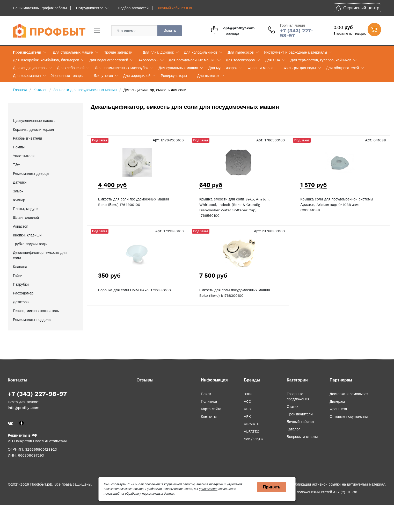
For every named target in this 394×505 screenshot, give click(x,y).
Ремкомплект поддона (32, 320)
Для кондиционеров (30, 68)
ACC (247, 401)
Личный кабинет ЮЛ (175, 8)
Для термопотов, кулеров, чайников (320, 60)
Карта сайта (211, 409)
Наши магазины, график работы (40, 8)
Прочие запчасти (118, 52)
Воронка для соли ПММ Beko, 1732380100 (134, 290)
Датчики (19, 182)
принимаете (208, 489)
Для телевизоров (240, 60)
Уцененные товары (67, 76)
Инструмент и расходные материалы (295, 52)
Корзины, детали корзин (33, 129)
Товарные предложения (298, 396)
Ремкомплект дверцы (31, 173)
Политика (209, 401)
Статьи (292, 407)
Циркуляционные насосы (34, 121)
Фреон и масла (260, 68)
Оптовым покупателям (349, 416)
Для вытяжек (208, 76)
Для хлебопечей (70, 68)
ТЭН (16, 165)
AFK (247, 416)
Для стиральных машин (73, 52)
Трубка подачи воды (30, 244)
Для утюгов (103, 76)
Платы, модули (26, 209)
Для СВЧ (272, 60)
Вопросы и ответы (302, 437)
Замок (18, 191)
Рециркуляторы (174, 76)
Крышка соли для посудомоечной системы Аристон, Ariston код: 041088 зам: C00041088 (336, 204)
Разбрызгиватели (27, 138)
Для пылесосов (241, 52)
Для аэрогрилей (136, 76)
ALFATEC (251, 431)
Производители (27, 52)
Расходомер (23, 293)
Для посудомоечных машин (192, 60)
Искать (170, 30)
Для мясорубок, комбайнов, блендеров (46, 60)
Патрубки (21, 284)
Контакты (208, 416)
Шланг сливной (26, 217)
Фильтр (19, 200)
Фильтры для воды (300, 68)
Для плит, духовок (158, 52)
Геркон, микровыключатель (36, 311)
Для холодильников (200, 52)
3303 (248, 394)
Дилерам (337, 401)
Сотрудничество (89, 8)
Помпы (19, 147)
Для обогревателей (342, 68)
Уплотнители (23, 156)
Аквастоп (20, 226)
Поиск (206, 394)
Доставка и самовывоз (349, 394)
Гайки (17, 275)
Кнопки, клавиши (27, 235)
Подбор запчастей (133, 8)
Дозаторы (21, 302)
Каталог (293, 429)
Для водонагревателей (109, 60)
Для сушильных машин (178, 68)
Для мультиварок (222, 68)
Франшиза (338, 409)
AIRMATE (251, 424)
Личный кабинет (300, 422)
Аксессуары (148, 60)
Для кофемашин (27, 76)
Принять (272, 487)
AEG (247, 409)
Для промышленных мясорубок (121, 68)
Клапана (20, 267)
